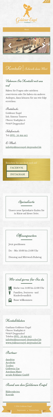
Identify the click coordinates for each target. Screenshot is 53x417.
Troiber (10, 365)
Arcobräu (10, 362)
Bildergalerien (13, 391)
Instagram (17, 174)
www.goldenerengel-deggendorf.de (23, 342)
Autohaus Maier (14, 371)
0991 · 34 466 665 (19, 135)
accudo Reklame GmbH (17, 374)
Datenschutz (34, 410)
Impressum (21, 410)
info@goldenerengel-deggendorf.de (23, 147)
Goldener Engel (27, 13)
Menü (26, 29)
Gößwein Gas (13, 368)
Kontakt (10, 394)
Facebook (16, 167)
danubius (10, 359)
